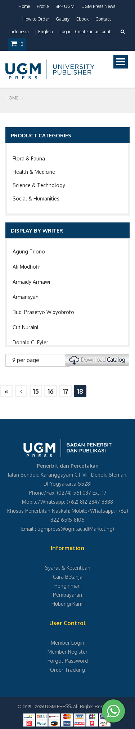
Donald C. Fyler (30, 342)
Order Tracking (67, 670)
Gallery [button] (62, 19)
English (45, 31)
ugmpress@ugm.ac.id (62, 529)
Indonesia (19, 31)
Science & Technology (39, 185)
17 (65, 391)
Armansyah (26, 297)
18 (80, 391)
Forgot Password (68, 661)
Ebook (82, 19)
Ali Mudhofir (26, 267)
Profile (43, 6)
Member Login (67, 643)
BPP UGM (65, 6)
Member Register (67, 652)
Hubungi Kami (67, 604)
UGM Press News (98, 6)
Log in (65, 31)
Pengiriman (67, 586)
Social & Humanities (36, 198)
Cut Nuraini (25, 327)
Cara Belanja (67, 577)
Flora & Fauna (29, 158)
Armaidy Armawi (31, 282)
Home (24, 6)
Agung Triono (29, 251)
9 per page (25, 360)
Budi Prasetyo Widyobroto (43, 312)
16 (51, 391)
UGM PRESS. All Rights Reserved (80, 706)
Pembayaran (67, 595)
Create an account (93, 31)
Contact (103, 19)
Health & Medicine (34, 172)
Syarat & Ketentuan (67, 568)
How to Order (35, 19)
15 (36, 391)
